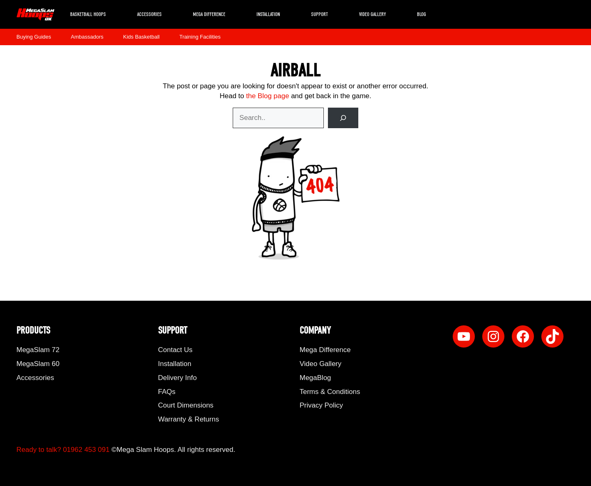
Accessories (149, 14)
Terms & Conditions (330, 392)
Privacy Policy (321, 405)
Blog (421, 14)
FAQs (167, 392)
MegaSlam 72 (38, 350)
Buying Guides (33, 37)
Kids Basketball (141, 37)
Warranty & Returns (188, 419)
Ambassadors (87, 37)
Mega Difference (209, 14)
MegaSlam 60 (38, 364)
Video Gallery (372, 14)
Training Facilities (200, 37)
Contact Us (175, 350)
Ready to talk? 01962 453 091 (63, 450)
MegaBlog (315, 378)
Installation (268, 14)
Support (319, 14)
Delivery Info (177, 378)
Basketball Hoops (88, 14)
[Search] (343, 118)
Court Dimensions (185, 405)
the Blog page (267, 96)
